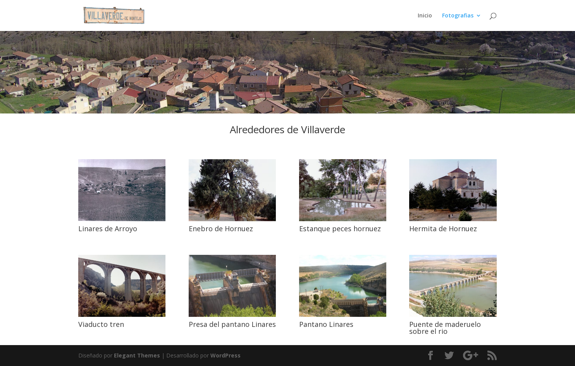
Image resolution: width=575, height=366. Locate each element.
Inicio (425, 16)
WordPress (225, 355)
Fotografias (457, 16)
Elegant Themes (137, 355)
